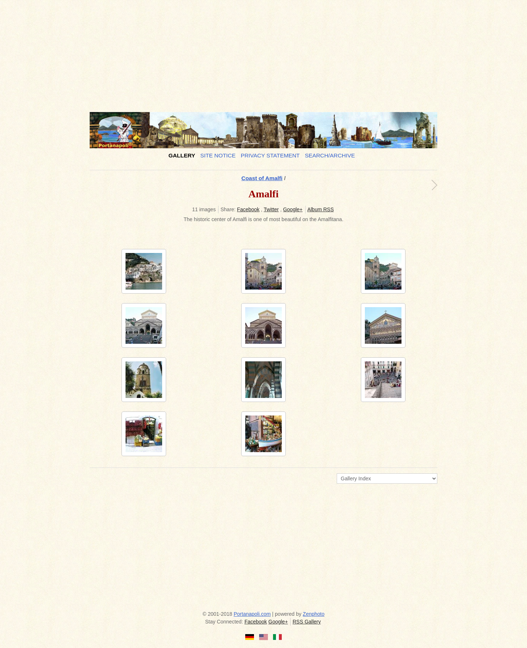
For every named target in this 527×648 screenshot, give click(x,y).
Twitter (271, 209)
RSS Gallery (306, 622)
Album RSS (320, 209)
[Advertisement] (263, 53)
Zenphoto (313, 614)
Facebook (248, 209)
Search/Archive (330, 155)
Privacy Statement (270, 155)
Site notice (218, 155)
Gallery (181, 155)
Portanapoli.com (252, 614)
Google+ (292, 209)
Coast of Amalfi (262, 178)
